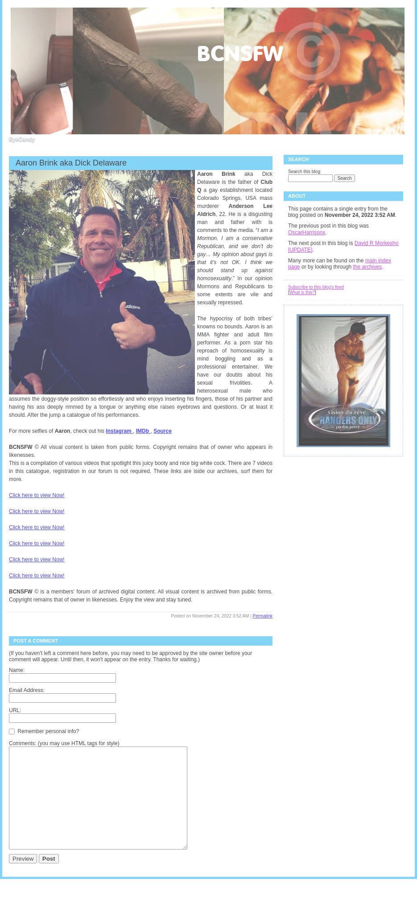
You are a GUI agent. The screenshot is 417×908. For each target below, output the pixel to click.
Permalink (262, 616)
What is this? (302, 292)
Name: (17, 670)
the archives (367, 267)
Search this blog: (305, 171)
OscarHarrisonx (306, 232)
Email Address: (27, 690)
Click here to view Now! (37, 495)
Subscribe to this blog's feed (316, 287)
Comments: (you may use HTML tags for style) (64, 743)
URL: (15, 710)
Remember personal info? (44, 731)
